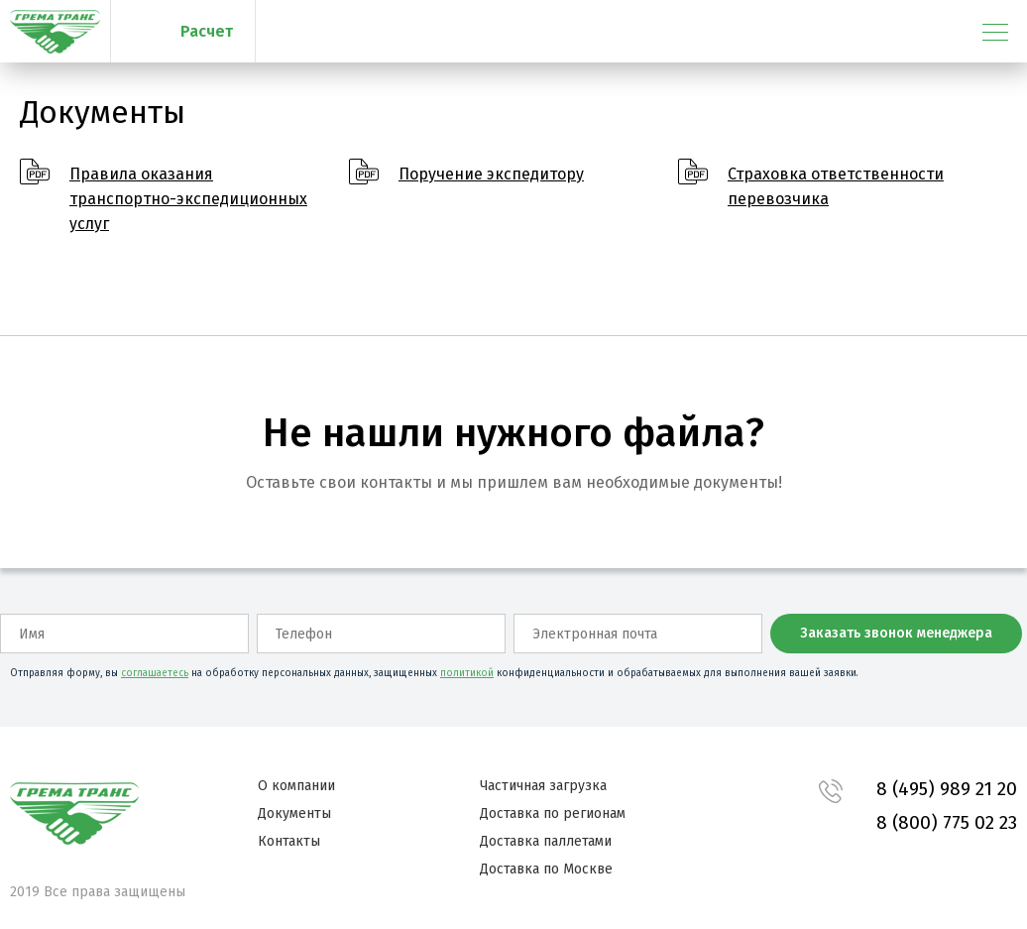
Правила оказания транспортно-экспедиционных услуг (188, 199)
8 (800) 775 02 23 (946, 822)
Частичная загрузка (543, 785)
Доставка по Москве (546, 869)
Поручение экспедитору (491, 174)
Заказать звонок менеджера (896, 633)
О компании (296, 785)
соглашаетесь (154, 673)
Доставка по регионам (553, 813)
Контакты (289, 841)
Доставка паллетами (546, 841)
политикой (467, 673)
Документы (294, 813)
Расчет (206, 31)
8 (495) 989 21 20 (946, 788)
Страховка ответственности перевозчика (836, 186)
